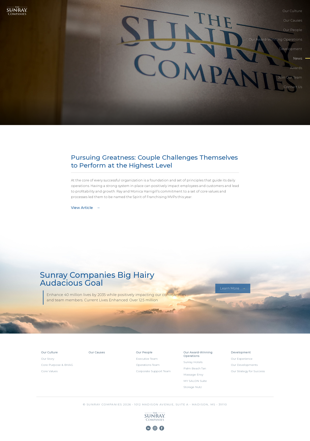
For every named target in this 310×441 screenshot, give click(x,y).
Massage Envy (193, 374)
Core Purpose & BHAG (57, 365)
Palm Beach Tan (194, 368)
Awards (296, 68)
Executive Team (147, 358)
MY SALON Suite (195, 381)
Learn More (229, 288)
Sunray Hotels (192, 362)
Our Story (47, 358)
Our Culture (292, 11)
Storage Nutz (192, 387)
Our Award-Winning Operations (275, 39)
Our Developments (244, 365)
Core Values (49, 371)
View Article (82, 208)
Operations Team (148, 365)
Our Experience (241, 358)
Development (290, 49)
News (297, 58)
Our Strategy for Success (248, 371)
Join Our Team (290, 77)
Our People (292, 30)
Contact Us (293, 87)
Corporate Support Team (153, 371)
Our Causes (292, 20)
